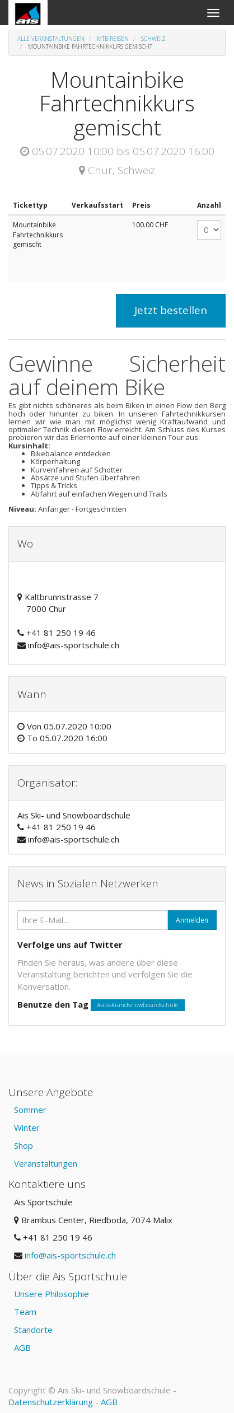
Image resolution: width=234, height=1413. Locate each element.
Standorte (33, 1329)
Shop (23, 1145)
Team (25, 1311)
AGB (22, 1347)
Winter (27, 1127)
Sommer (30, 1109)
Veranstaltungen (45, 1163)
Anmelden (192, 920)
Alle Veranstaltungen (51, 39)
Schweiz (153, 39)
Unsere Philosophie (51, 1293)
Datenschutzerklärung (50, 1401)
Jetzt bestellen (170, 310)
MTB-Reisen (113, 39)
